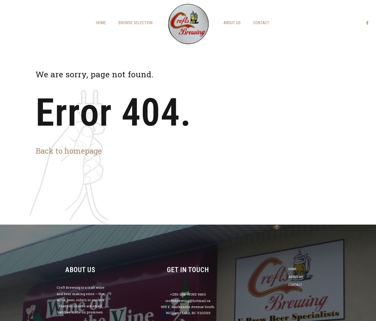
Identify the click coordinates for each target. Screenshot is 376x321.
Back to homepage (69, 151)
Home (101, 22)
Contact (261, 22)
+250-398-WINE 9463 (188, 294)
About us (232, 22)
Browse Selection (135, 22)
